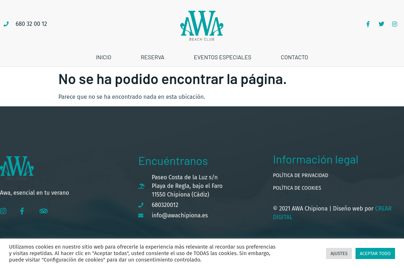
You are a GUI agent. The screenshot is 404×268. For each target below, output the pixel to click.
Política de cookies (297, 188)
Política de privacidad (300, 175)
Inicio (103, 57)
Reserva (152, 57)
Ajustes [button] (338, 253)
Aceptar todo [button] (375, 253)
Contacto (294, 57)
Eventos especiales (222, 57)
